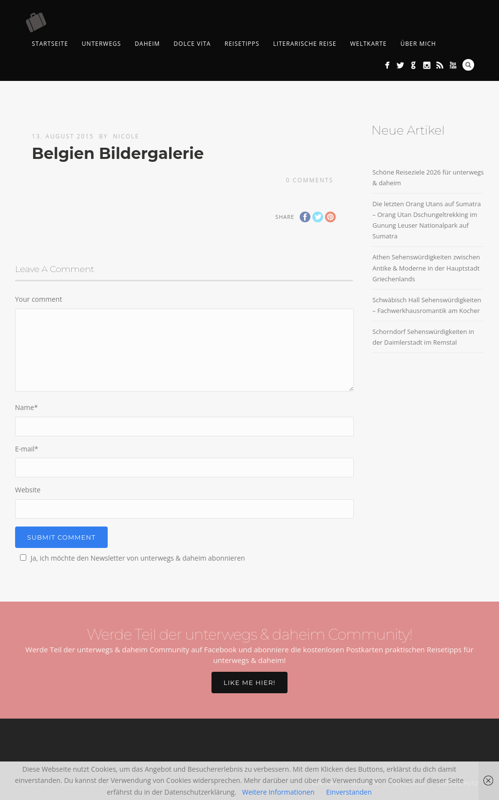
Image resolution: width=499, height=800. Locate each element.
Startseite (50, 43)
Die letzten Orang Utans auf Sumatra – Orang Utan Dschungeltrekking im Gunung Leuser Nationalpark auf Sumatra (426, 219)
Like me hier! (249, 682)
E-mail (26, 448)
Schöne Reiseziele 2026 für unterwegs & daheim (428, 177)
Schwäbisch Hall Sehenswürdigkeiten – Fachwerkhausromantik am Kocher (426, 305)
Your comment (38, 299)
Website (27, 489)
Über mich (418, 43)
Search (468, 65)
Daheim (147, 43)
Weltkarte (368, 43)
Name (26, 407)
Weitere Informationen (278, 792)
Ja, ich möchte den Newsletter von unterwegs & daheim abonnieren (131, 558)
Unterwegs (101, 43)
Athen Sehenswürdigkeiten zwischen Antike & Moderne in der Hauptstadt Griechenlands (426, 268)
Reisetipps (242, 43)
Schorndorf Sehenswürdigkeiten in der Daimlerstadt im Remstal (423, 337)
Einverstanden (349, 792)
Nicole (126, 136)
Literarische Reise (304, 43)
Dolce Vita (192, 43)
